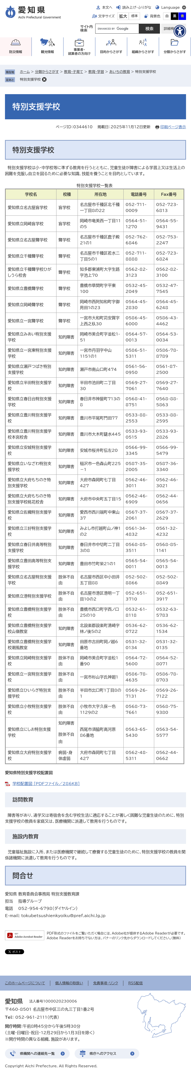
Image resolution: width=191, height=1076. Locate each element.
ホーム (25, 71)
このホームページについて (25, 983)
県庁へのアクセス (103, 1053)
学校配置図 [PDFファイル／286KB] (46, 784)
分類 (175, 52)
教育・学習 (96, 71)
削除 (44, 79)
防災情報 (15, 52)
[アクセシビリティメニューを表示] (180, 31)
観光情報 (47, 52)
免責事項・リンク (105, 983)
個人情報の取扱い (69, 983)
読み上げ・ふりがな (136, 7)
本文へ (107, 7)
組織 (143, 52)
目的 (111, 52)
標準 (134, 16)
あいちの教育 (119, 71)
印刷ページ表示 (173, 127)
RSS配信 (135, 983)
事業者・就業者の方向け (79, 51)
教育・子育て (73, 71)
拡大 (123, 16)
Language (170, 7)
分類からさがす (47, 71)
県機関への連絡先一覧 (37, 1053)
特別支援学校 (30, 79)
